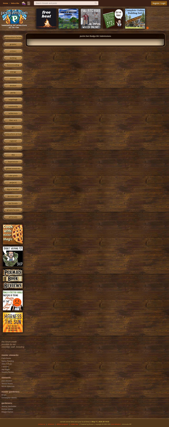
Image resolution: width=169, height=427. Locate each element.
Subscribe (15, 3)
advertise (51, 424)
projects (13, 182)
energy (13, 72)
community (13, 106)
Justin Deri (85, 36)
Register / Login (159, 3)
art (13, 127)
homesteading (13, 65)
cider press (13, 176)
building (13, 58)
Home (5, 3)
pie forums (13, 203)
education (13, 148)
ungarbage (13, 100)
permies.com (13, 196)
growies (13, 44)
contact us (41, 424)
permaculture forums (13, 37)
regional (13, 141)
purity (13, 93)
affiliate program (62, 424)
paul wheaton (116, 424)
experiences (13, 162)
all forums (13, 217)
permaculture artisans (13, 134)
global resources (13, 169)
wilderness (13, 113)
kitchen (13, 86)
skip (13, 155)
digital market (13, 189)
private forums (13, 210)
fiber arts (13, 120)
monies (13, 79)
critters (13, 51)
